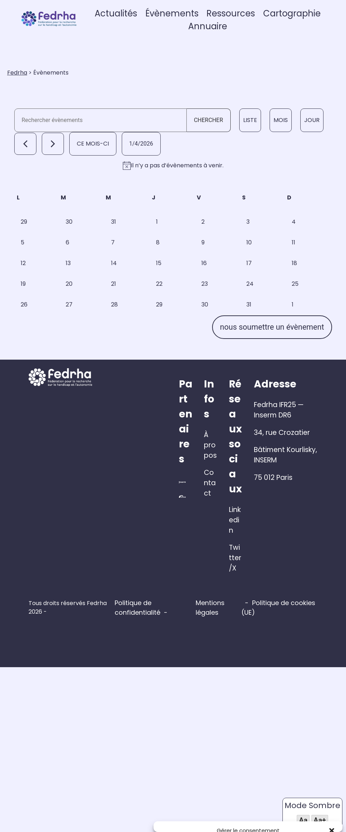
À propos (198, 673)
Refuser (248, 801)
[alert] (173, 210)
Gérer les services (184, 781)
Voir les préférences (307, 801)
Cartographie (302, 22)
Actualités (145, 22)
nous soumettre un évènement (271, 559)
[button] (331, 720)
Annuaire (227, 35)
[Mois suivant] (53, 177)
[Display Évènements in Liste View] (249, 142)
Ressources (247, 22)
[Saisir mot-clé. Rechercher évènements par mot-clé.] (100, 142)
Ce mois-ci (93, 177)
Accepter (189, 801)
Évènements (194, 22)
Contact (196, 690)
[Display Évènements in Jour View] (310, 142)
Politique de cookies (245, 818)
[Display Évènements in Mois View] (280, 142)
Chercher (207, 142)
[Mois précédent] (26, 177)
